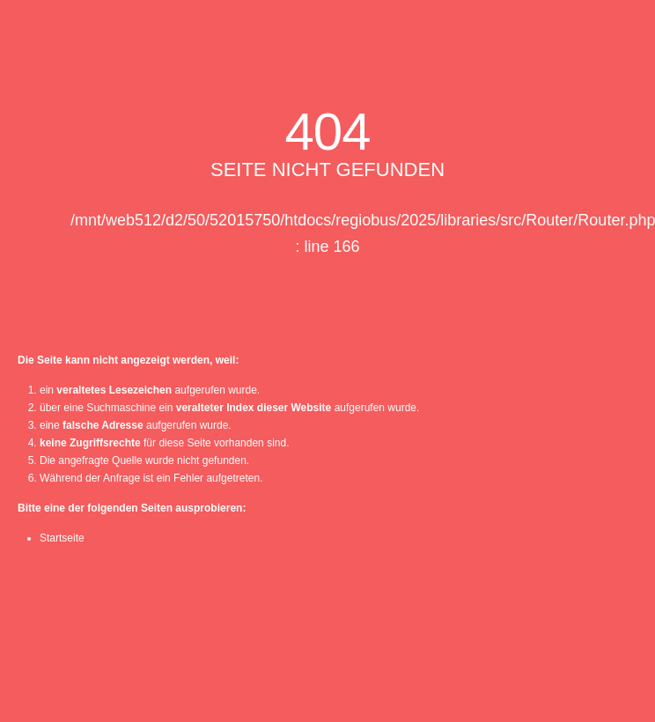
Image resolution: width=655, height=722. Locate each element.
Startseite (62, 538)
